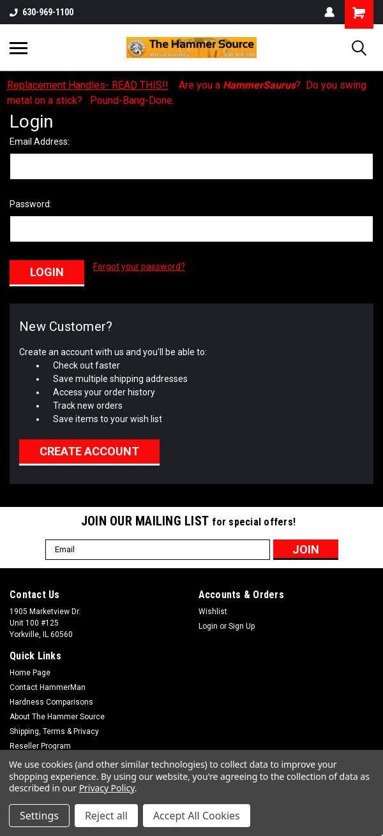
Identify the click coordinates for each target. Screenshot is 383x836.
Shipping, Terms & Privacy (54, 727)
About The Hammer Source (57, 712)
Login (208, 622)
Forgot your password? (139, 266)
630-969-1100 (41, 12)
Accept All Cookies (196, 816)
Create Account (89, 447)
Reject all (106, 816)
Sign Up (242, 622)
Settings (39, 816)
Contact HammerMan (48, 683)
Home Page (30, 668)
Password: (31, 204)
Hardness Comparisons (51, 698)
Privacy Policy (107, 788)
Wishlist (213, 607)
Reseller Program (40, 742)
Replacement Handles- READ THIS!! (88, 85)
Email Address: (40, 141)
